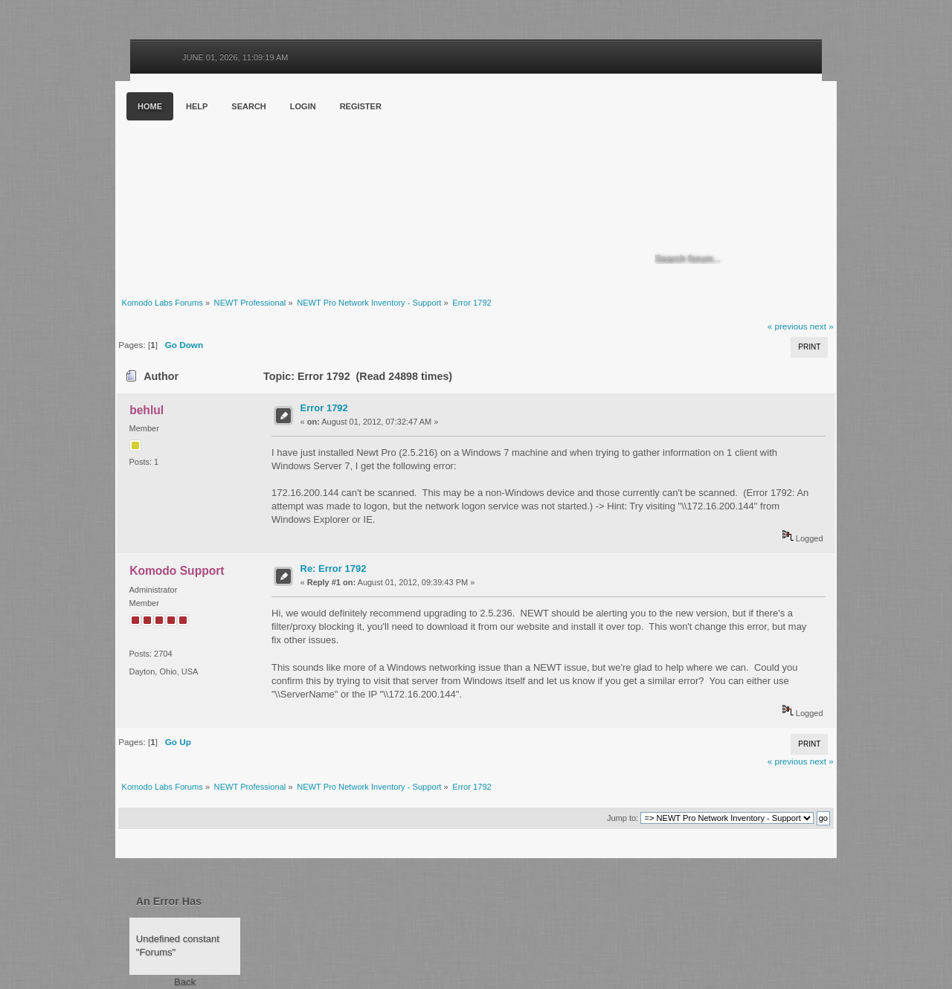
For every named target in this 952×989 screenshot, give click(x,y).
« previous (788, 326)
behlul (146, 410)
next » (822, 326)
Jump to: (622, 818)
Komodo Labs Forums (260, 185)
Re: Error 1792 (333, 568)
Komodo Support (176, 570)
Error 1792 (324, 407)
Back (185, 982)
